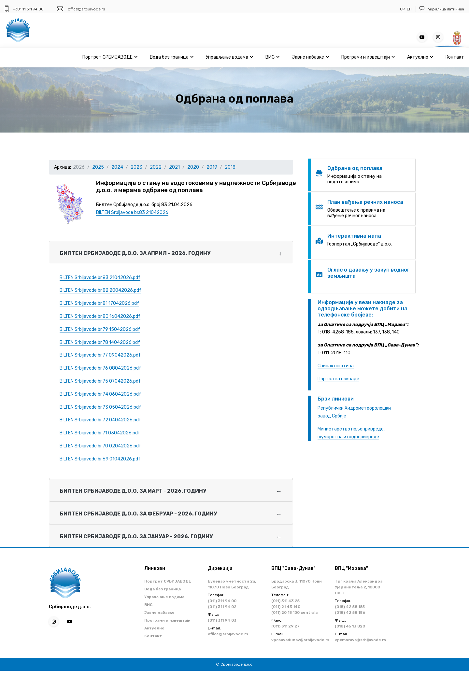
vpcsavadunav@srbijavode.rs (300, 640)
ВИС (272, 57)
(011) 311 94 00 (222, 601)
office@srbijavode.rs (86, 9)
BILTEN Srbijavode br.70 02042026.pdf (100, 446)
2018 (230, 167)
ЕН (409, 9)
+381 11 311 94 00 (28, 9)
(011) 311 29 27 (285, 626)
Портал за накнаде (338, 379)
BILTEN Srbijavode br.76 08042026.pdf (100, 368)
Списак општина (336, 366)
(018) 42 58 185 (350, 606)
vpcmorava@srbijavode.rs (360, 640)
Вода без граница (171, 57)
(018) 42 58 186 (350, 612)
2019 (211, 167)
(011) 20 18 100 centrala (294, 612)
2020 (193, 167)
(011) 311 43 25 (285, 601)
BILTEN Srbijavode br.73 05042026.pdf (100, 407)
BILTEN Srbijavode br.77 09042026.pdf (100, 355)
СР (402, 9)
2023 (136, 167)
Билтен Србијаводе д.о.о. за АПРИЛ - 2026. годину (135, 253)
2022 (156, 167)
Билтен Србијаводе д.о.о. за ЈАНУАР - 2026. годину (136, 536)
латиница (455, 9)
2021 (174, 167)
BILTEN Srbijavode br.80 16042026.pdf (100, 316)
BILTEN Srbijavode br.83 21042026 (132, 212)
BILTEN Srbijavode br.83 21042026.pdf (100, 277)
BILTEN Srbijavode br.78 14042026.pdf (100, 342)
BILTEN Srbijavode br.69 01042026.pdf (100, 459)
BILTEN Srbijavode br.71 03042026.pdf (100, 433)
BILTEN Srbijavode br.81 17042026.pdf (99, 303)
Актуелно (420, 57)
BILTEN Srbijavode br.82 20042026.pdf (100, 290)
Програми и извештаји (368, 57)
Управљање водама (229, 57)
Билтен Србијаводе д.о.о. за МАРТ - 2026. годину (133, 491)
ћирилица (437, 9)
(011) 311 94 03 (222, 620)
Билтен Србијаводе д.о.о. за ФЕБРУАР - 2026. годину (138, 514)
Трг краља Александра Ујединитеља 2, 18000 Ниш (358, 587)
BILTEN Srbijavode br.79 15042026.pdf (100, 329)
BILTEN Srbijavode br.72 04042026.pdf (100, 420)
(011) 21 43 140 (285, 606)
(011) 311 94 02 (222, 606)
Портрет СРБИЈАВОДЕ (109, 57)
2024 (117, 167)
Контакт (455, 57)
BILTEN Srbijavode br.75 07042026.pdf (100, 381)
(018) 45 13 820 (350, 626)
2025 (98, 167)
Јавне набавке (310, 57)
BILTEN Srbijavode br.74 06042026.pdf (100, 394)
